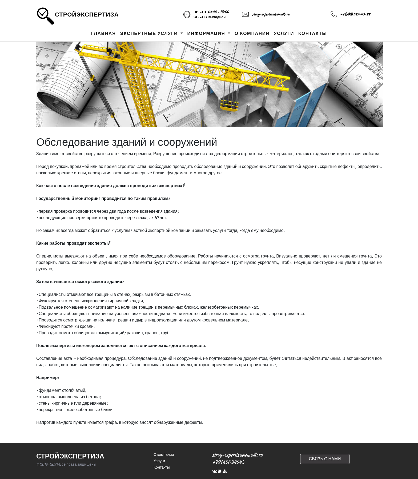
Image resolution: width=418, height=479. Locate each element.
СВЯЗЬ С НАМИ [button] (325, 459)
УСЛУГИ (284, 33)
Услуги (159, 461)
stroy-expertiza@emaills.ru (270, 14)
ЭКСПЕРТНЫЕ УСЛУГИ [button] (149, 33)
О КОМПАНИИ (252, 33)
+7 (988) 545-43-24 (355, 14)
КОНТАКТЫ (312, 33)
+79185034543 (228, 462)
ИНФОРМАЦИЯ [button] (207, 33)
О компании (164, 454)
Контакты (162, 467)
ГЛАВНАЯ (103, 33)
